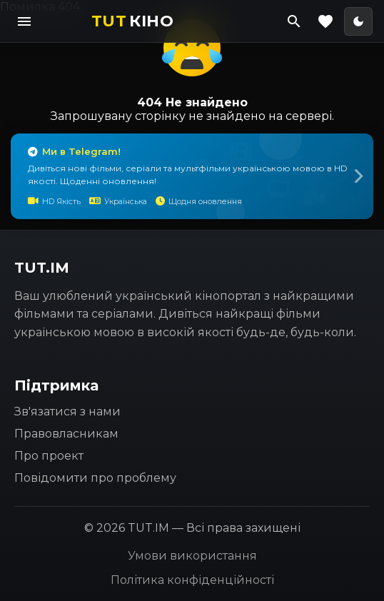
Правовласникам (66, 433)
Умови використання (192, 555)
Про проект (49, 456)
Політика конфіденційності (192, 580)
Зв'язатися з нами (67, 411)
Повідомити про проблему (95, 478)
